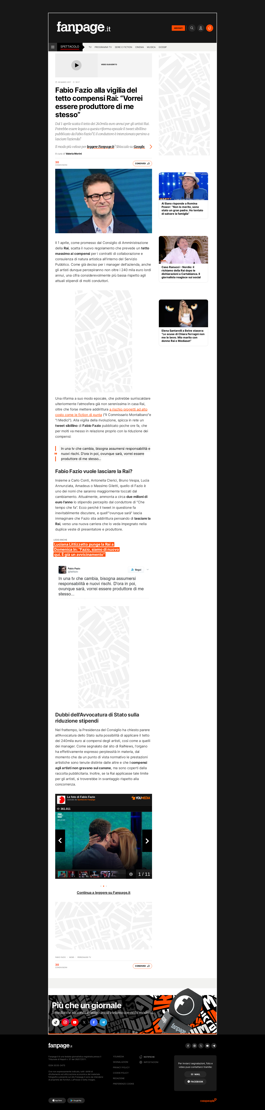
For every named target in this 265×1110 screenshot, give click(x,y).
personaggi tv (84, 957)
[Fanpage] (60, 1045)
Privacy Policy (121, 1067)
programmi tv (103, 47)
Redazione (119, 1078)
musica (151, 47)
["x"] (84, 1022)
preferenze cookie (123, 1083)
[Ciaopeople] (208, 1101)
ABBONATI (178, 28)
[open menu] (52, 47)
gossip (163, 47)
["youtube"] (75, 1022)
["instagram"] (65, 1022)
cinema (139, 47)
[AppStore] (57, 1100)
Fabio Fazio (60, 957)
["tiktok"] (56, 1022)
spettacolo (69, 46)
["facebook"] (94, 1022)
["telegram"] (103, 1022)
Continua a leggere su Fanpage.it (103, 893)
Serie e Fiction (123, 47)
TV (90, 47)
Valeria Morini (74, 154)
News (71, 957)
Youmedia (118, 1056)
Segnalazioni (120, 1062)
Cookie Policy (121, 1073)
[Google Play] (76, 1100)
